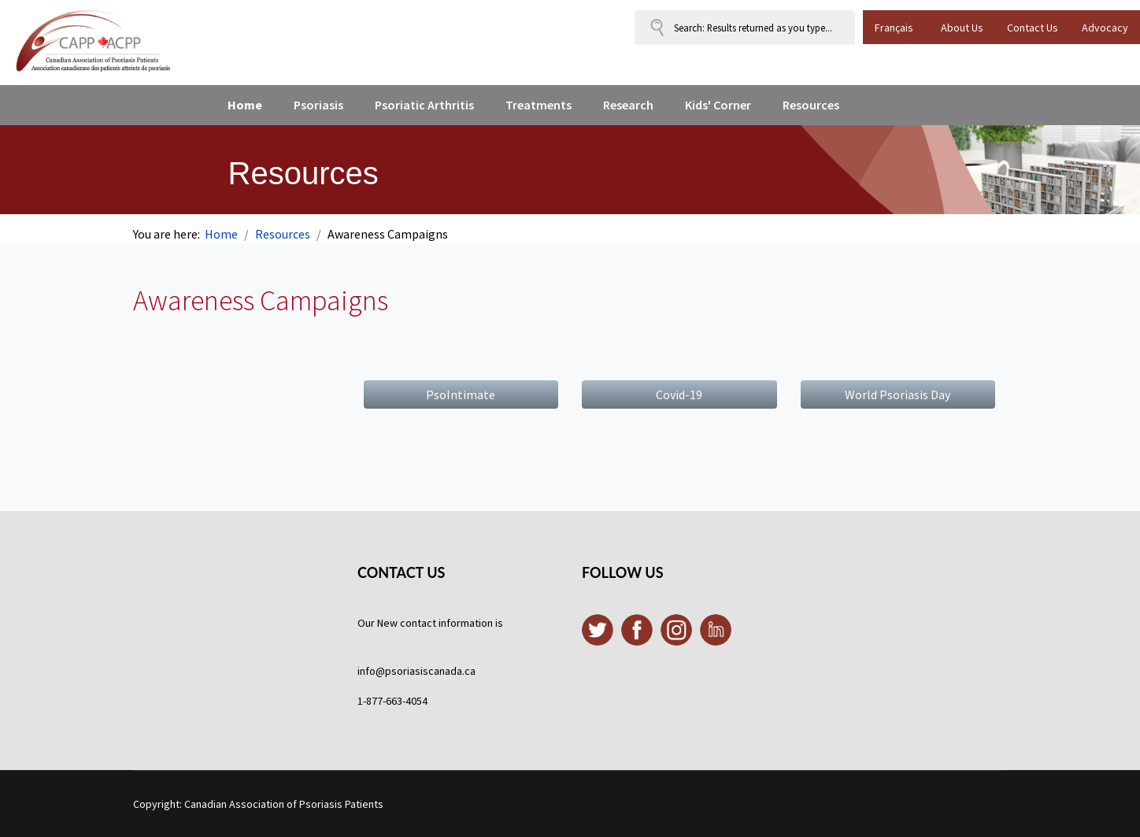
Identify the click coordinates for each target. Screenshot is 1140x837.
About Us (962, 27)
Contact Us (1032, 27)
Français (894, 27)
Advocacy (1105, 27)
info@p (374, 671)
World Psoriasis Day (897, 394)
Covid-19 (679, 394)
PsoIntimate (460, 394)
